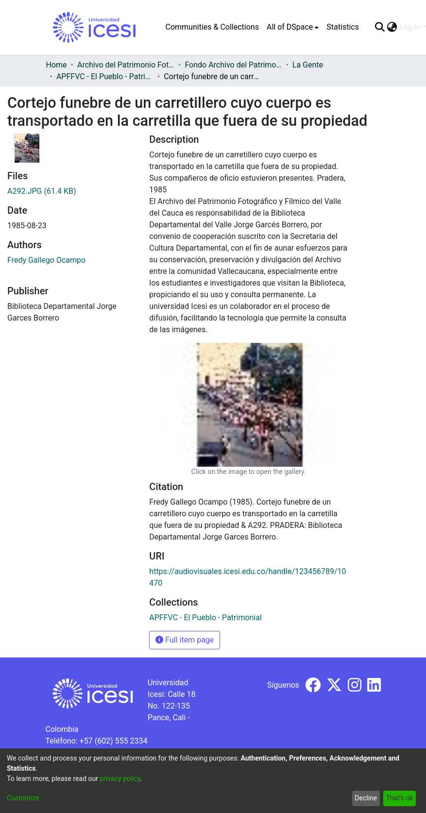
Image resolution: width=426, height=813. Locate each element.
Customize (23, 798)
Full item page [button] (184, 639)
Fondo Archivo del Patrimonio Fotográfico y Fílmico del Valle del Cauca (233, 64)
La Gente (307, 64)
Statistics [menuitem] (342, 27)
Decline (366, 798)
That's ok (399, 798)
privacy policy (120, 778)
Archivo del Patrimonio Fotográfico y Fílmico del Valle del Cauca (125, 64)
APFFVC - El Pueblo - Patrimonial (104, 76)
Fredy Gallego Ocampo (46, 260)
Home (56, 64)
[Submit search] (380, 27)
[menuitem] (293, 27)
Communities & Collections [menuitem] (212, 27)
